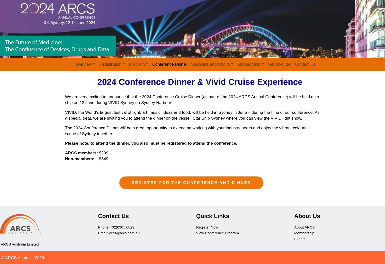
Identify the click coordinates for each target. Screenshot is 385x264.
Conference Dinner (169, 64)
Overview (83, 64)
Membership (304, 233)
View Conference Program (218, 233)
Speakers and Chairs (210, 64)
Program (137, 64)
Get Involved (279, 64)
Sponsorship (248, 64)
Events (299, 239)
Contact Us (305, 64)
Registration (110, 64)
